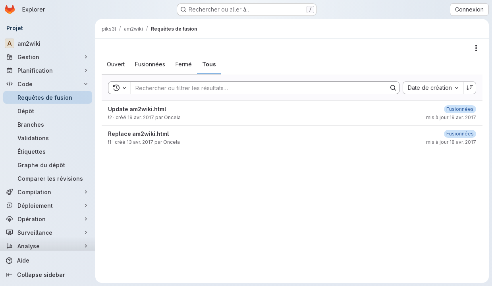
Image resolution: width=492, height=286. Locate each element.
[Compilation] (47, 192)
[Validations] (47, 137)
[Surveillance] (47, 232)
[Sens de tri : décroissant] (469, 87)
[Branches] (47, 124)
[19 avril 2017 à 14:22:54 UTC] (460, 109)
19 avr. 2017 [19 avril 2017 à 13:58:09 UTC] (140, 117)
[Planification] (47, 70)
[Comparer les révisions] (47, 178)
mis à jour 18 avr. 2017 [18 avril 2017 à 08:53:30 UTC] (451, 142)
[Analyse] (47, 246)
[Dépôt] (47, 110)
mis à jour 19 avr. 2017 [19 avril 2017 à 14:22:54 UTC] (451, 117)
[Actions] (476, 48)
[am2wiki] (47, 43)
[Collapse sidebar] (47, 275)
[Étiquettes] (47, 151)
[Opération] (47, 219)
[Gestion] (47, 56)
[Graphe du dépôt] (47, 164)
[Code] (47, 83)
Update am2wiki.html (137, 109)
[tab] (116, 64)
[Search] (254, 88)
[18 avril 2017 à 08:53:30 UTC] (460, 133)
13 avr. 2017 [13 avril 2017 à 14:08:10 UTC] (140, 142)
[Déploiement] (47, 205)
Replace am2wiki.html (138, 133)
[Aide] (47, 260)
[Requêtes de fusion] (47, 97)
